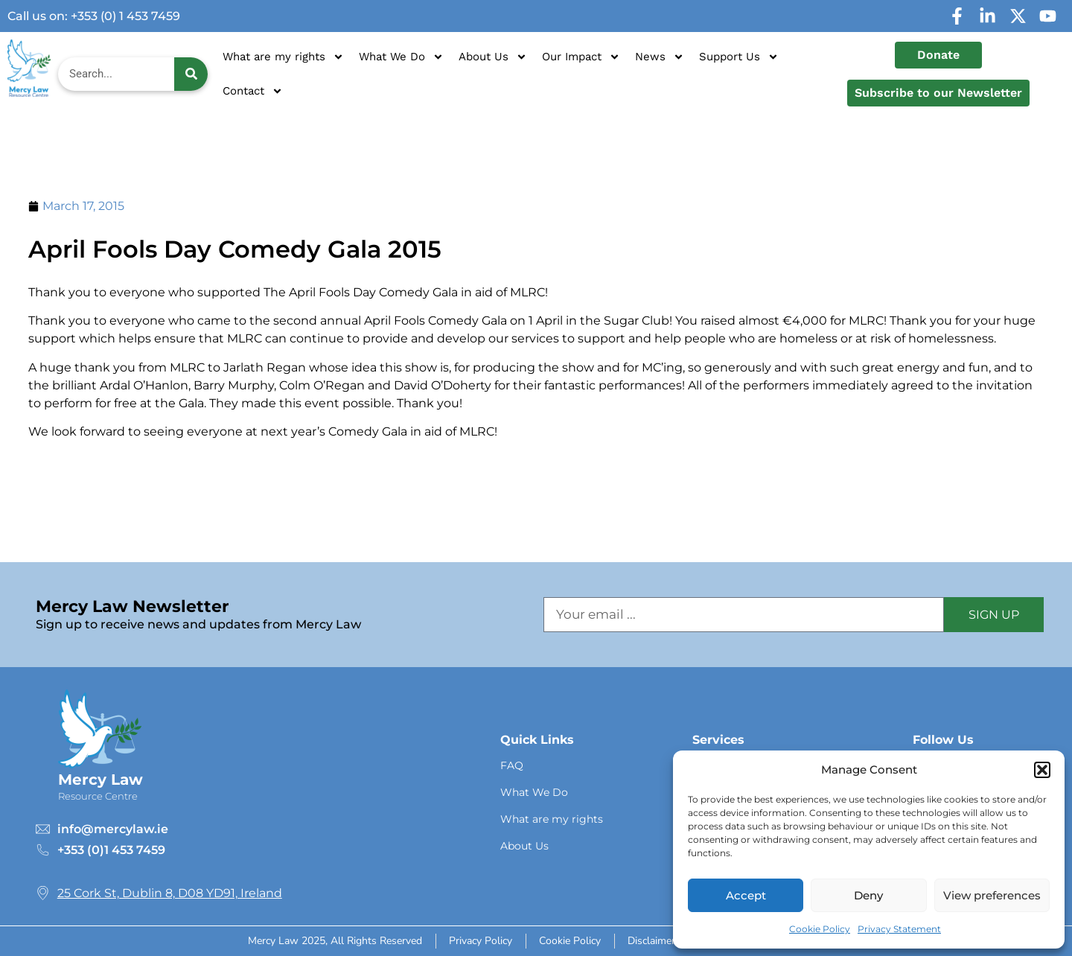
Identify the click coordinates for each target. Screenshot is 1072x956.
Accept (746, 895)
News (659, 57)
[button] (1042, 769)
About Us (493, 57)
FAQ (511, 765)
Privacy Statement (899, 928)
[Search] (191, 74)
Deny (868, 895)
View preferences (992, 895)
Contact (253, 91)
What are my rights (283, 57)
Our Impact (581, 57)
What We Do (401, 57)
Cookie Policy (819, 928)
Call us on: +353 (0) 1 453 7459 (93, 16)
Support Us (739, 57)
